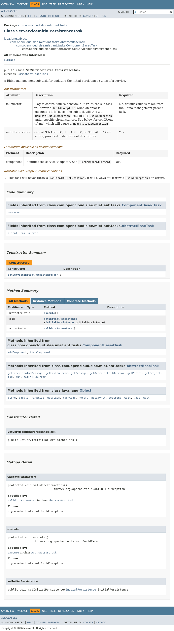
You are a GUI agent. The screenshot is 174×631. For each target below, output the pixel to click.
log (10, 376)
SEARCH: (123, 12)
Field (30, 16)
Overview (7, 4)
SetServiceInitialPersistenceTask (33, 274)
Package (22, 4)
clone (12, 397)
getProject (153, 373)
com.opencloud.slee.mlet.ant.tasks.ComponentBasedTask (56, 45)
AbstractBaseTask (138, 226)
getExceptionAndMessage (25, 373)
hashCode (69, 397)
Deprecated (66, 4)
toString (115, 397)
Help (89, 4)
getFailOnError (57, 373)
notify (83, 397)
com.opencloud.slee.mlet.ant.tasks (42, 25)
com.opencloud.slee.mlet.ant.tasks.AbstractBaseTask (47, 42)
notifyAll (98, 397)
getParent (135, 373)
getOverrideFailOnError (107, 373)
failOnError (29, 233)
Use (44, 4)
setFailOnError (35, 376)
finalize (37, 397)
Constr (41, 16)
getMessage (78, 373)
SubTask (9, 59)
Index (80, 4)
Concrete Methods (81, 301)
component (15, 212)
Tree (52, 4)
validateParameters (58, 328)
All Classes (9, 11)
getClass (53, 397)
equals (23, 397)
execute (49, 312)
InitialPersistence (59, 322)
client (12, 233)
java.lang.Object (15, 38)
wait (127, 397)
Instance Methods (47, 301)
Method (53, 16)
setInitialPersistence (60, 318)
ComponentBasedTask (33, 74)
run (18, 376)
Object (86, 390)
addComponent (17, 352)
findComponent (40, 352)
